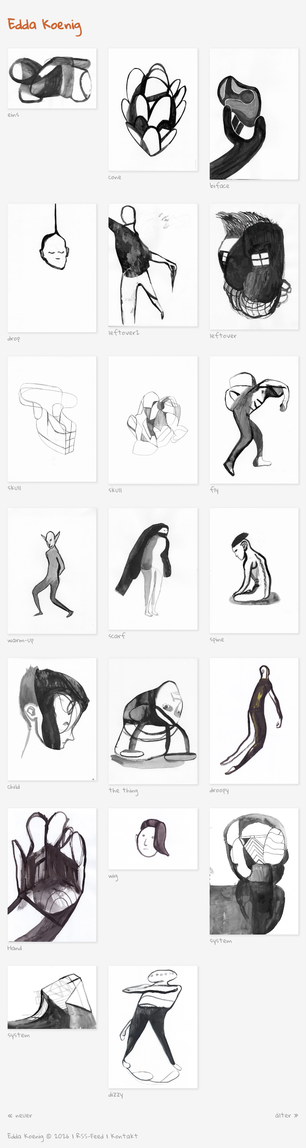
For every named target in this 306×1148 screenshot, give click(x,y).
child (14, 786)
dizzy (115, 1094)
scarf (116, 636)
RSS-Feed (90, 1136)
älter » (286, 1115)
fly (214, 489)
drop (14, 338)
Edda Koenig (44, 24)
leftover (223, 335)
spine (217, 639)
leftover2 (124, 332)
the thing (123, 790)
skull (14, 488)
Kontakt (124, 1136)
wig (113, 875)
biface (220, 185)
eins (13, 114)
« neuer (20, 1115)
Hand (15, 948)
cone (114, 177)
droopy (219, 790)
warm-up (21, 640)
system (221, 940)
